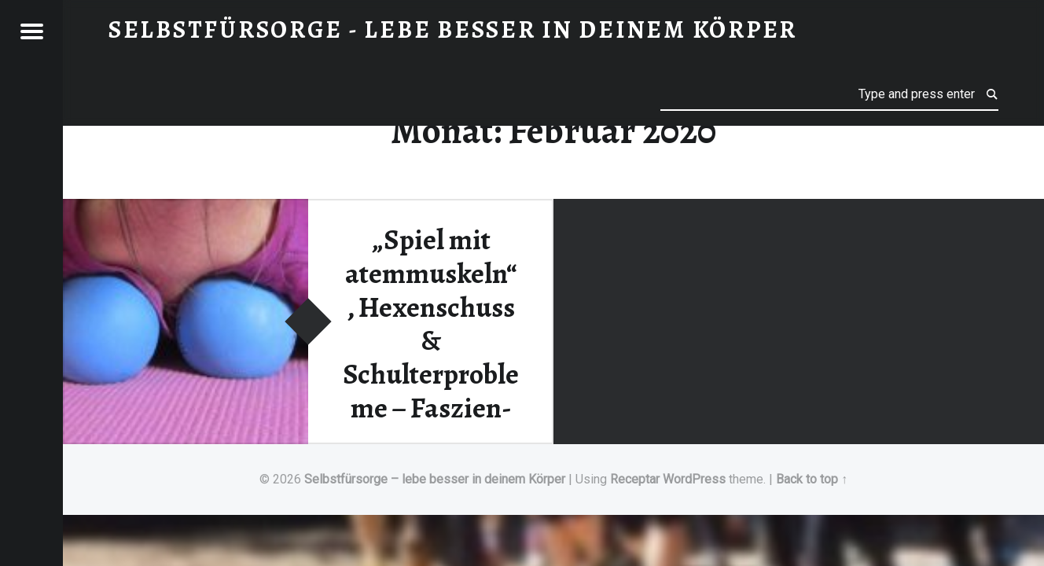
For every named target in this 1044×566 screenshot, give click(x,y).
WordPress (694, 479)
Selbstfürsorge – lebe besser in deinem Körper (434, 479)
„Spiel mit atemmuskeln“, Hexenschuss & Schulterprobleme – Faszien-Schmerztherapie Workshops (431, 357)
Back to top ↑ (811, 479)
